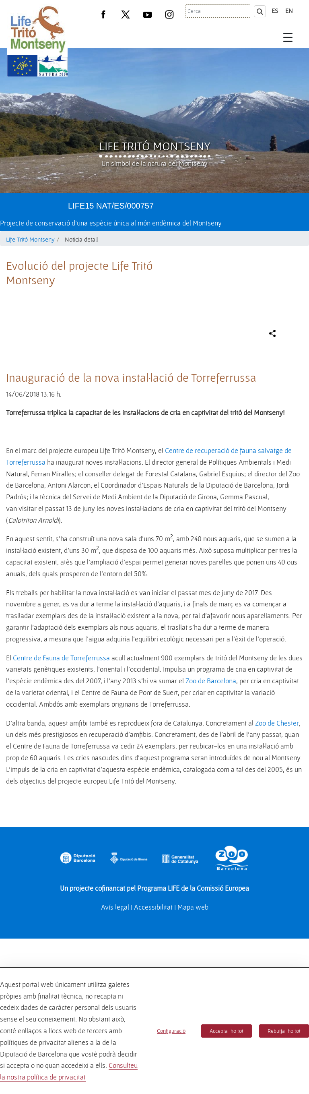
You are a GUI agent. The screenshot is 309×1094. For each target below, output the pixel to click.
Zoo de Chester (277, 893)
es (275, 10)
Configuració (171, 1031)
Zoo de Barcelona (210, 851)
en (289, 10)
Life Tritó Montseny (154, 146)
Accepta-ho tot (226, 1031)
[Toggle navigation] (288, 37)
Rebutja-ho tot (284, 1031)
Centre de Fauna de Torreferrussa (61, 828)
